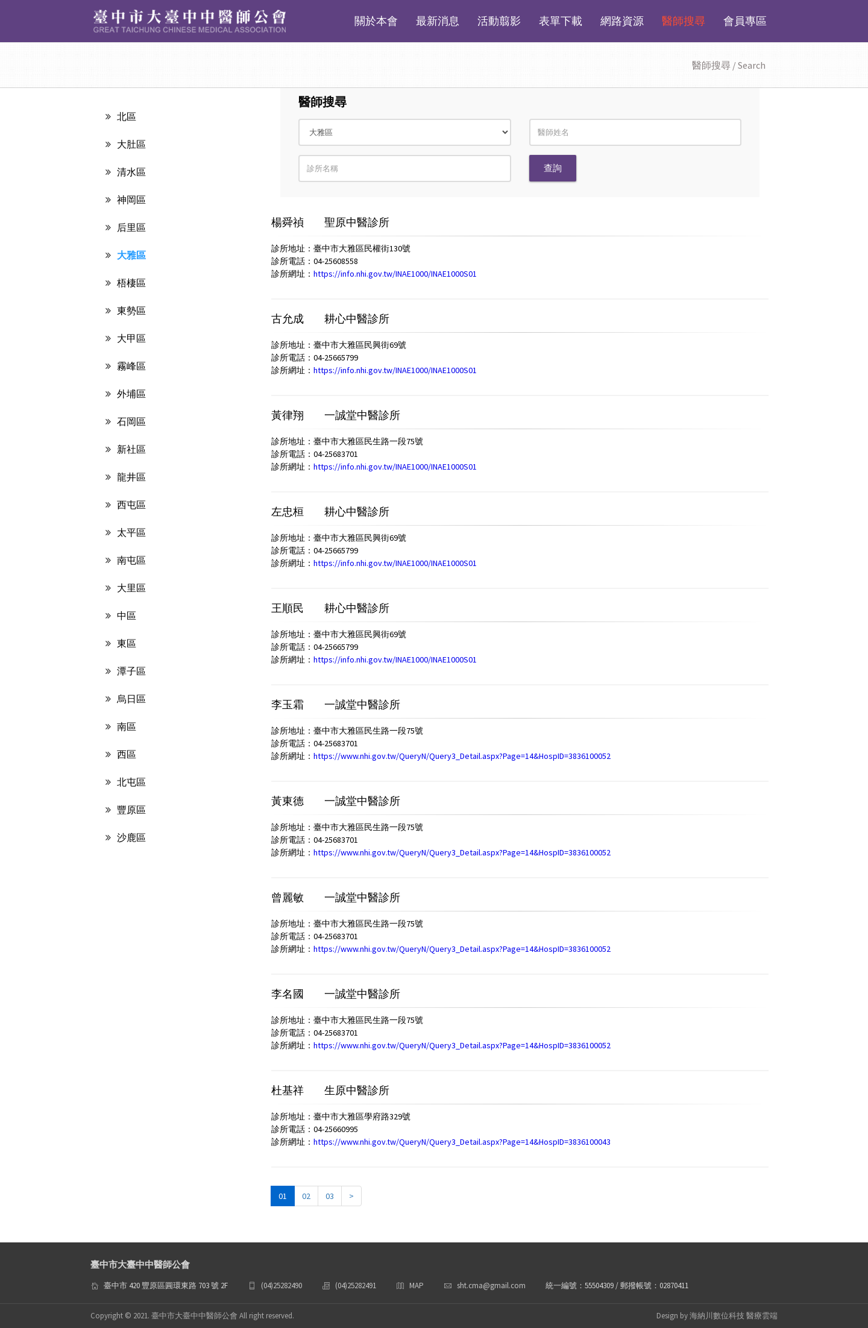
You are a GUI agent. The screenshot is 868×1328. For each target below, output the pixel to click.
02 (306, 1196)
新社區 (125, 449)
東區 (120, 643)
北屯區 (125, 782)
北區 (120, 116)
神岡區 (125, 200)
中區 (120, 615)
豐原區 (125, 810)
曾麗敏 (288, 897)
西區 (120, 754)
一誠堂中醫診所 (362, 415)
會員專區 (745, 21)
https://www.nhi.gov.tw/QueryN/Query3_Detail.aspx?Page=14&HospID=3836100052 (462, 756)
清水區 (125, 172)
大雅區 (125, 255)
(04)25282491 (355, 1285)
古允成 (288, 319)
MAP (416, 1285)
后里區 (125, 227)
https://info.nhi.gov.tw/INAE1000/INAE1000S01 (395, 273)
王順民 (288, 608)
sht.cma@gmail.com (491, 1285)
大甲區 (125, 338)
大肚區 (125, 144)
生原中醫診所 (356, 1090)
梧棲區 (125, 283)
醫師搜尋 (683, 21)
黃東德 (288, 801)
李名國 (288, 994)
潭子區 (125, 671)
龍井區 (125, 477)
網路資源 (622, 21)
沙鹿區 (125, 837)
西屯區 (125, 505)
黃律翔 (288, 415)
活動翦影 (499, 21)
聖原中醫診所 (356, 222)
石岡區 (125, 421)
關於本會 (376, 21)
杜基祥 (288, 1090)
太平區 (125, 532)
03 (330, 1196)
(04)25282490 (281, 1285)
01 (282, 1196)
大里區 (125, 588)
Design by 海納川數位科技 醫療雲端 (717, 1316)
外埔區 (125, 394)
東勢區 (125, 310)
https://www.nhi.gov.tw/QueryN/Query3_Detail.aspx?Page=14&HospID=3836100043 (462, 1141)
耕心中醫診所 (356, 319)
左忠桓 (288, 511)
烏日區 (125, 699)
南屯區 (125, 560)
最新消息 (437, 21)
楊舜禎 (288, 222)
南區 (120, 726)
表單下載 (560, 21)
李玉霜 (288, 704)
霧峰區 (125, 366)
